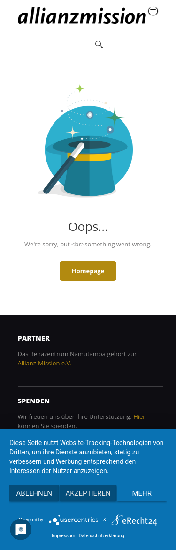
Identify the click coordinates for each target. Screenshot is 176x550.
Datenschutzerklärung (101, 535)
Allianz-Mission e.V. (45, 363)
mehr (142, 493)
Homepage (88, 271)
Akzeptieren (87, 493)
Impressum (63, 535)
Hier (139, 416)
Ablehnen (34, 493)
